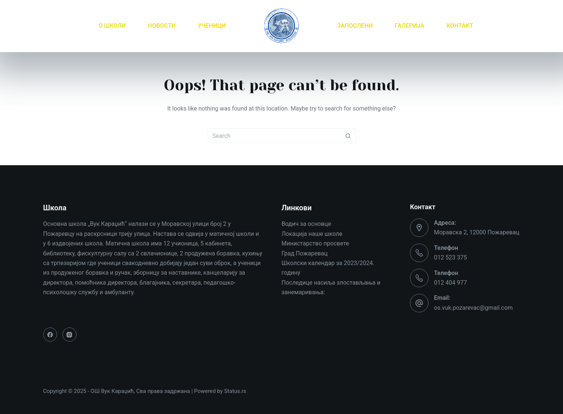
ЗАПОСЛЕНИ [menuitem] (355, 25)
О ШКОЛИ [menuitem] (112, 25)
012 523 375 (450, 257)
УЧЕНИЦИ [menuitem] (212, 25)
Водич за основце (306, 223)
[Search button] (348, 135)
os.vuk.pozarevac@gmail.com (473, 307)
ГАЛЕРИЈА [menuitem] (409, 25)
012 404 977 (450, 282)
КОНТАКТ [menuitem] (460, 25)
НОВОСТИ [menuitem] (162, 25)
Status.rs (235, 391)
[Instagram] (69, 335)
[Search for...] (274, 135)
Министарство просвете (315, 243)
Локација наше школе (312, 233)
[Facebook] (50, 335)
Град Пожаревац (305, 253)
